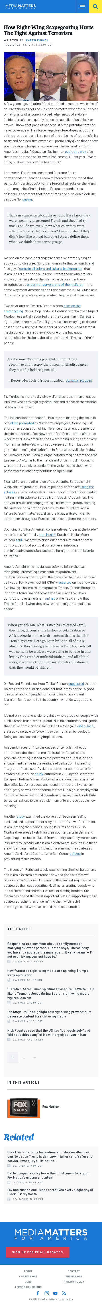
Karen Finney (37, 40)
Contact (74, 1271)
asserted (64, 582)
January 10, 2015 (79, 380)
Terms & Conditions (28, 1287)
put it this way (75, 151)
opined (50, 598)
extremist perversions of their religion (55, 284)
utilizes (75, 853)
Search (95, 6)
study (39, 774)
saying (27, 199)
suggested (76, 683)
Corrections (28, 1276)
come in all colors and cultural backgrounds (50, 268)
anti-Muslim (47, 534)
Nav (79, 6)
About (28, 1271)
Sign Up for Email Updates (37, 1252)
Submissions (73, 1276)
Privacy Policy (74, 1281)
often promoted (22, 423)
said (19, 540)
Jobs (28, 1281)
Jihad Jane (85, 726)
